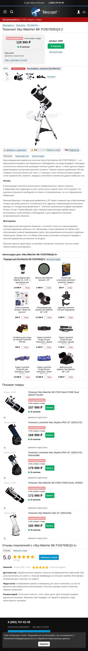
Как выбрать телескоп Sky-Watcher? (44, 68)
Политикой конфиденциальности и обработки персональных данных (37, 638)
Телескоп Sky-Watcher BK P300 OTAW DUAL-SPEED (55, 483)
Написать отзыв (53, 150)
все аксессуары (53, 259)
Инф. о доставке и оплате (16, 60)
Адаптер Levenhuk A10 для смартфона (66, 309)
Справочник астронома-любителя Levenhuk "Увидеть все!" (66, 281)
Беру (26, 288)
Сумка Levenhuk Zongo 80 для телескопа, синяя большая (44, 370)
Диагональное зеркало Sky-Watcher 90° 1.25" (66, 369)
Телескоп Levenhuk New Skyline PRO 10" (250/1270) (55, 422)
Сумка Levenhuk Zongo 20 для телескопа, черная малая (44, 340)
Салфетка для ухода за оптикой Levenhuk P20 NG (22, 339)
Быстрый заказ (56, 52)
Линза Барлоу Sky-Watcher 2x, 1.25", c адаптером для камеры (22, 281)
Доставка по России (35, 3)
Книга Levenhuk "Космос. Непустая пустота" (22, 310)
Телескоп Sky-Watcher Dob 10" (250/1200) (49, 513)
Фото (5, 68)
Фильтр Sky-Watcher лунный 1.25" (44, 279)
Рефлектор (74, 150)
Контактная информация (18, 627)
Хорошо (44, 644)
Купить (49, 407)
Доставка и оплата (41, 627)
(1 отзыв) (41, 150)
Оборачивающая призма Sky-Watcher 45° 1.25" (44, 310)
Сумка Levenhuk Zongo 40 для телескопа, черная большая (66, 340)
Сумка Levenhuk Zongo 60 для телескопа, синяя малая (22, 370)
